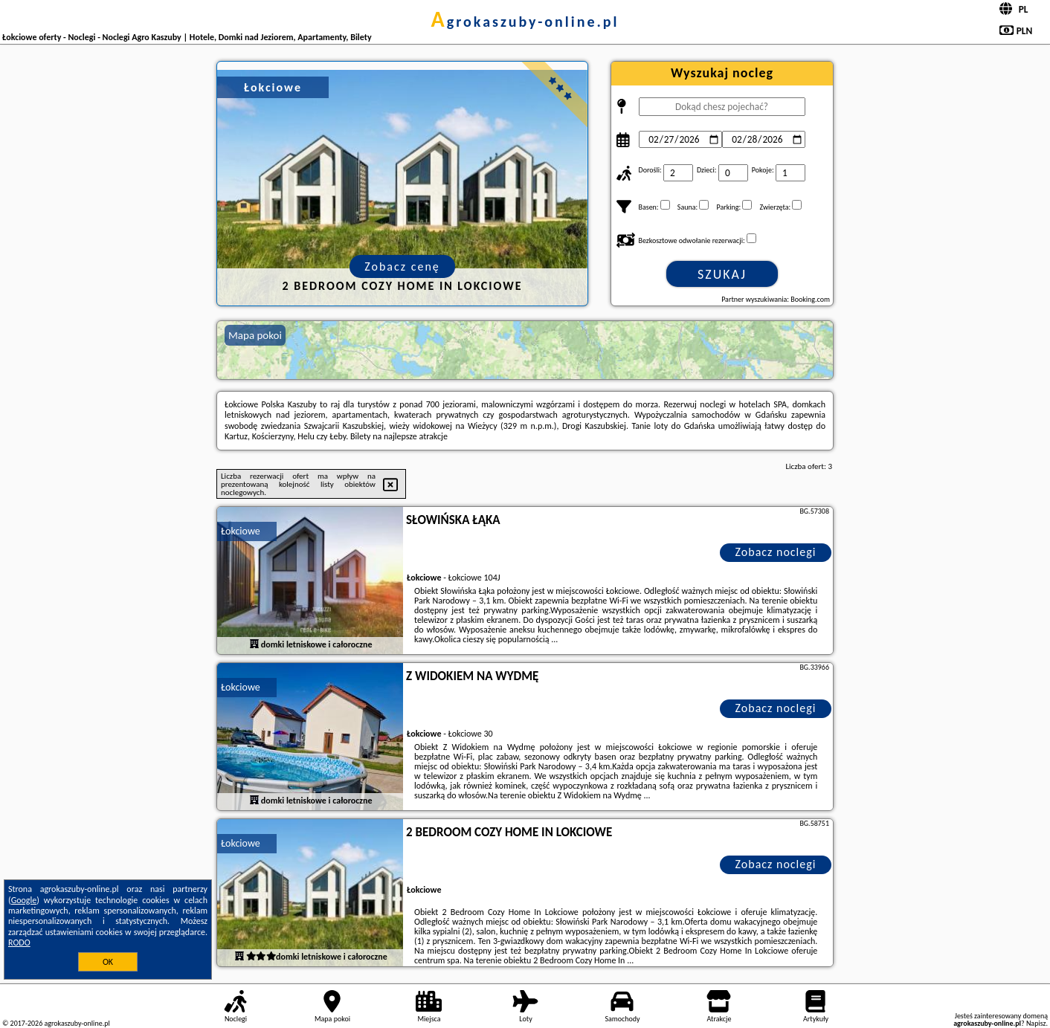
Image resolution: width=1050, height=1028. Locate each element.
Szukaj (722, 274)
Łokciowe (240, 531)
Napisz (1036, 1023)
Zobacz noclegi (776, 552)
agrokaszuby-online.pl (525, 21)
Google (24, 900)
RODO (19, 942)
